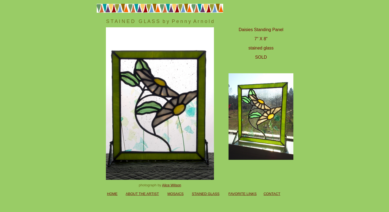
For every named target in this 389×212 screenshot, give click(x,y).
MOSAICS (175, 194)
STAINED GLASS (205, 194)
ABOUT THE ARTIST (142, 194)
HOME (112, 194)
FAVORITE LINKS (243, 194)
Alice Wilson (171, 185)
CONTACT (272, 194)
